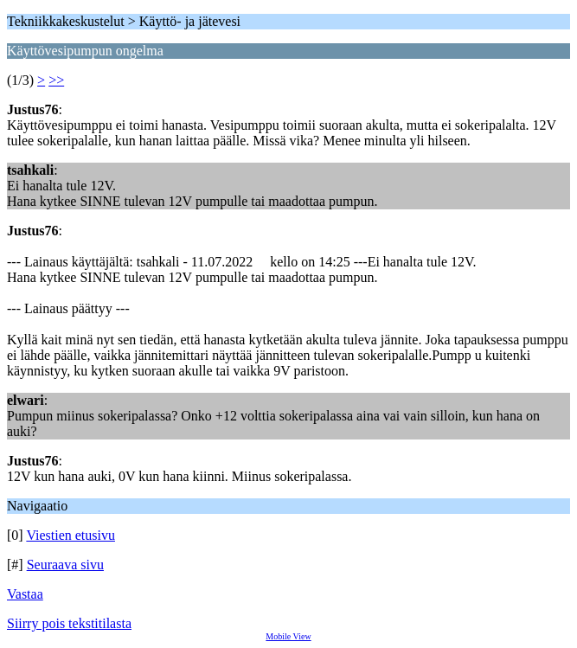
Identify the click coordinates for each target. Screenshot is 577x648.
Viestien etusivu (70, 535)
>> (56, 80)
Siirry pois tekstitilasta (69, 623)
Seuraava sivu (65, 564)
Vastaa (25, 594)
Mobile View (288, 636)
